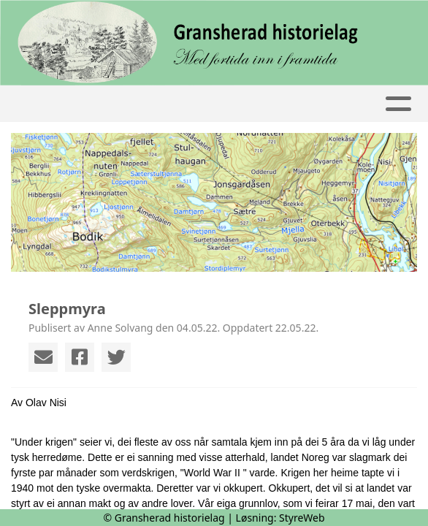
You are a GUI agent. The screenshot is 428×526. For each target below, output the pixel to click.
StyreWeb (302, 518)
